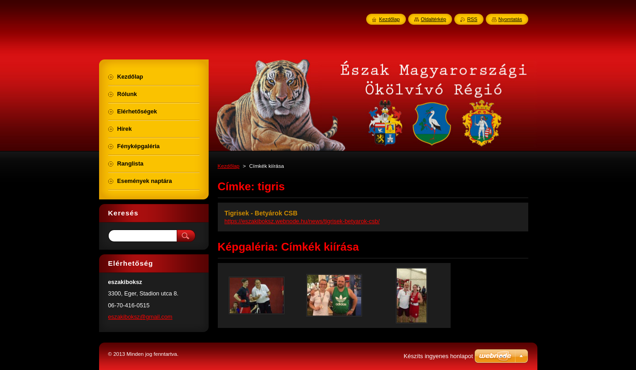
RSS (472, 19)
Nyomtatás (510, 19)
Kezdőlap (229, 166)
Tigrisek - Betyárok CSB (261, 213)
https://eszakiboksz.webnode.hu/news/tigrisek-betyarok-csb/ (302, 221)
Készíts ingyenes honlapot (438, 356)
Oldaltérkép (434, 19)
